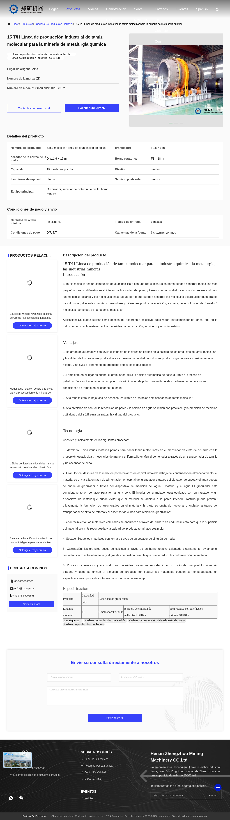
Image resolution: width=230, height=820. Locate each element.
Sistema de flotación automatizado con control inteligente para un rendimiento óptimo (31, 542)
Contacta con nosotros (34, 108)
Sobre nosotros (140, 11)
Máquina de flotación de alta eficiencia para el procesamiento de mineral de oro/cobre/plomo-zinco (31, 392)
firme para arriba (211, 795)
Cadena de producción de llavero (84, 624)
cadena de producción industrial (54, 23)
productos (27, 23)
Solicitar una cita (91, 108)
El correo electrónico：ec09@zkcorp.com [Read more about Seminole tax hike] (35, 774)
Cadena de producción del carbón (105, 620)
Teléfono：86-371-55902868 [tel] (27, 768)
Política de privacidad (34, 816)
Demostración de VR (116, 11)
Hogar (53, 9)
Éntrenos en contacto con (161, 11)
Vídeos (93, 9)
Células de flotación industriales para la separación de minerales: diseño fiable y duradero (32, 467)
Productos (73, 9)
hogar (15, 23)
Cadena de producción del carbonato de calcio (157, 620)
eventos (182, 9)
